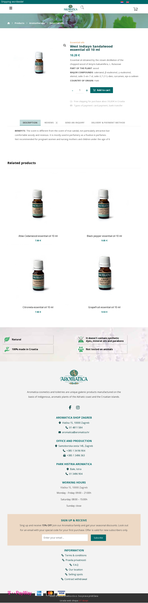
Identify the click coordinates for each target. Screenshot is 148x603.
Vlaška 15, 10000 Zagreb (74, 422)
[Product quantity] (80, 90)
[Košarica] (135, 8)
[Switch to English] (127, 2)
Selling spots (74, 574)
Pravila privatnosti (74, 560)
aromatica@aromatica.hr (73, 432)
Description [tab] (28, 123)
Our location (74, 569)
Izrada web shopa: (69, 600)
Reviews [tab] (50, 123)
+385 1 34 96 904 (74, 450)
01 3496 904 (74, 474)
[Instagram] (78, 407)
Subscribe (98, 537)
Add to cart (104, 90)
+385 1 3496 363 (74, 455)
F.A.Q (73, 564)
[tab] (75, 123)
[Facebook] (70, 407)
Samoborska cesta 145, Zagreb (74, 446)
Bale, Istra (74, 469)
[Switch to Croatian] (122, 2)
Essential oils (77, 42)
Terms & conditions (74, 555)
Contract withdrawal (74, 579)
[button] (65, 45)
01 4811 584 (74, 427)
